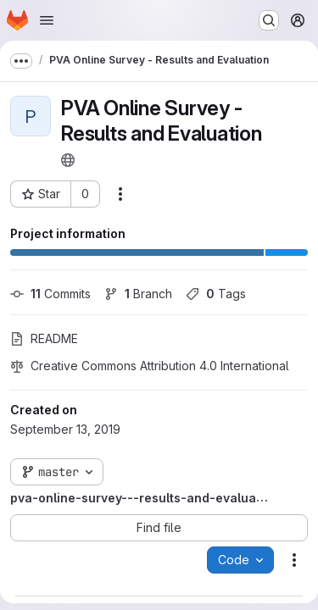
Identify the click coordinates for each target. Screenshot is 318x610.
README (44, 338)
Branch (138, 293)
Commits (50, 293)
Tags (216, 293)
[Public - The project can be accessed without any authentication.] (68, 160)
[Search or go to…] (269, 20)
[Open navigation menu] (46, 20)
